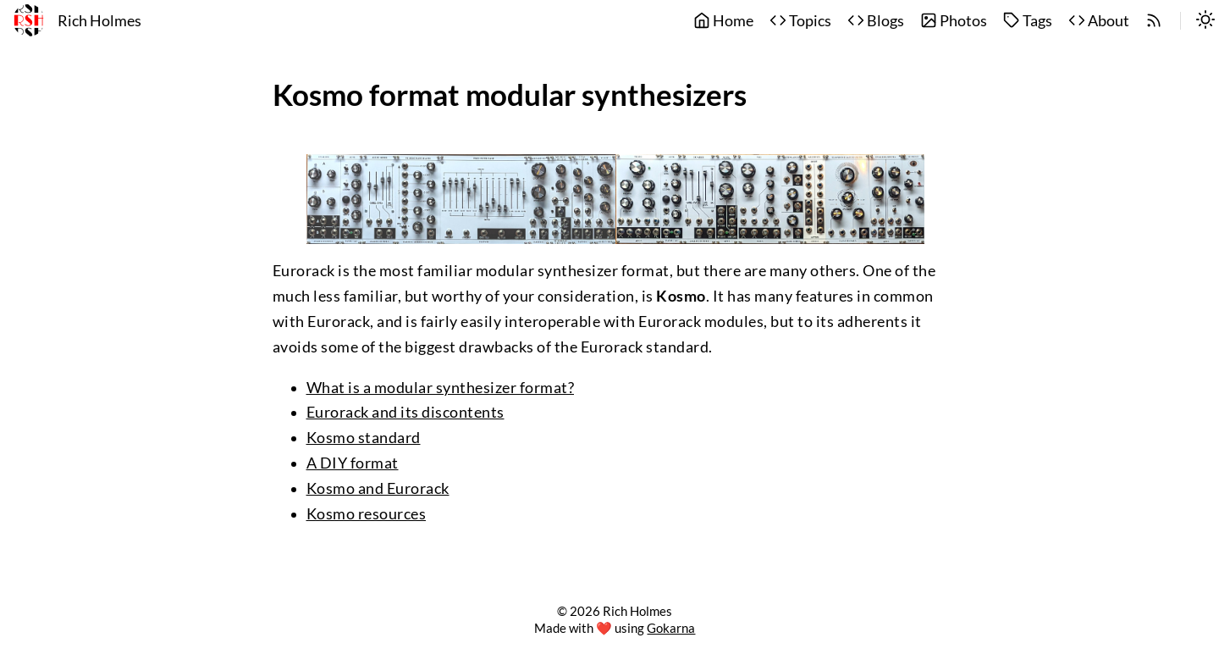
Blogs (875, 21)
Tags (1027, 21)
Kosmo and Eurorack (378, 488)
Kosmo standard (363, 437)
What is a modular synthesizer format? (440, 387)
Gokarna (671, 627)
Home (723, 21)
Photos (953, 21)
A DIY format (352, 463)
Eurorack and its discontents (405, 412)
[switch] (1205, 21)
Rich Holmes (99, 21)
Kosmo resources (366, 514)
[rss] (1153, 21)
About (1098, 21)
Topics (800, 21)
